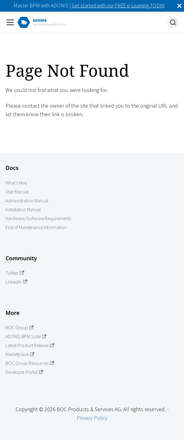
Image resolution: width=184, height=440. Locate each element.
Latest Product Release (30, 345)
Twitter (15, 273)
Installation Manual (23, 209)
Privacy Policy (92, 417)
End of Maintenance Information (36, 227)
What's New (16, 183)
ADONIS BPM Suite (26, 336)
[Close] (179, 6)
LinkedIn (16, 282)
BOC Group (20, 328)
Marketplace (20, 354)
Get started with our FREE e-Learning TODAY (118, 5)
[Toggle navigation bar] (10, 22)
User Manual (17, 192)
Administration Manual (27, 201)
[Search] (172, 22)
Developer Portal (24, 372)
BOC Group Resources (30, 363)
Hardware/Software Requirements (38, 218)
